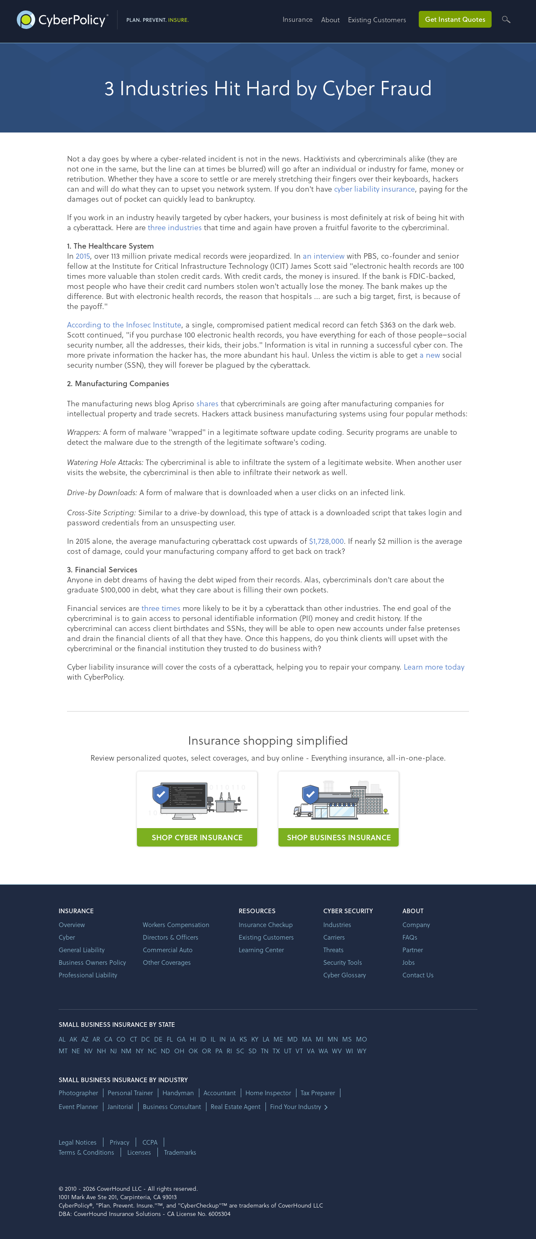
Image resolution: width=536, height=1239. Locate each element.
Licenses (139, 1152)
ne (76, 1050)
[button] (302, 22)
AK (73, 1039)
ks (243, 1039)
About (330, 19)
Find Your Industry (295, 1106)
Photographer (78, 1092)
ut (287, 1050)
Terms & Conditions (86, 1152)
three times (161, 607)
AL (62, 1039)
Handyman (178, 1092)
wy (361, 1050)
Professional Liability (88, 974)
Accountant (220, 1092)
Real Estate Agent (235, 1106)
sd (252, 1050)
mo (361, 1039)
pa (218, 1050)
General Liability (82, 949)
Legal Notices (78, 1142)
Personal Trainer (130, 1092)
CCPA (149, 1142)
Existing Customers (377, 19)
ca (108, 1039)
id (203, 1039)
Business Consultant (172, 1106)
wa (323, 1050)
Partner (412, 949)
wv (337, 1050)
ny (140, 1050)
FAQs (409, 937)
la (266, 1039)
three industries (175, 227)
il (213, 1039)
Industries (337, 924)
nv (88, 1050)
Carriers (334, 937)
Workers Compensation (176, 924)
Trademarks (180, 1152)
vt (299, 1050)
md (292, 1039)
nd (165, 1050)
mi (319, 1039)
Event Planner (78, 1106)
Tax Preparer (318, 1092)
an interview (324, 255)
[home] (102, 18)
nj (113, 1050)
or (206, 1050)
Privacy (119, 1142)
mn (332, 1039)
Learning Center (261, 949)
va (310, 1050)
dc (145, 1039)
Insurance (298, 19)
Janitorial (120, 1106)
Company (416, 924)
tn (264, 1050)
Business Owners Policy (92, 962)
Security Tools (342, 962)
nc (152, 1050)
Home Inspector (268, 1092)
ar (96, 1039)
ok (193, 1050)
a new (430, 354)
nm (126, 1050)
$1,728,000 (326, 540)
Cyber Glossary (344, 974)
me (278, 1039)
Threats (333, 949)
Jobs (408, 962)
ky (254, 1039)
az (84, 1039)
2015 (83, 255)
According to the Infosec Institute (124, 324)
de (158, 1039)
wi (349, 1050)
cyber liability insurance (374, 188)
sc (240, 1050)
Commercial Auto (168, 949)
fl (170, 1039)
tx (276, 1050)
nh (101, 1050)
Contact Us (418, 974)
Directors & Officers (170, 937)
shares (207, 403)
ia (232, 1039)
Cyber (67, 937)
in (222, 1039)
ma (307, 1039)
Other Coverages (167, 962)
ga (181, 1039)
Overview (72, 924)
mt (63, 1050)
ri (229, 1050)
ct (133, 1039)
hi (193, 1039)
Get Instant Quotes (455, 19)
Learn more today (434, 666)
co (121, 1039)
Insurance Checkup (266, 924)
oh (179, 1050)
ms (347, 1039)
